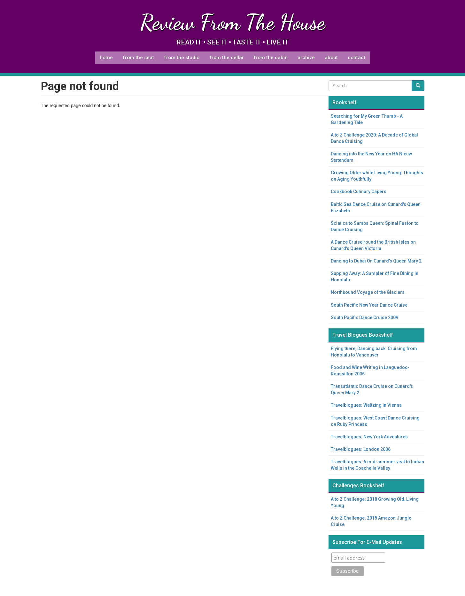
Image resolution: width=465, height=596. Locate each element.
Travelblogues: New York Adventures (369, 436)
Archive (306, 57)
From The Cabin (270, 57)
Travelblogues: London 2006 (361, 449)
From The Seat (138, 57)
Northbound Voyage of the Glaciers (368, 292)
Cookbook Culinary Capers (358, 191)
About (331, 57)
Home (106, 57)
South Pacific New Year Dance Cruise (369, 305)
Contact (356, 57)
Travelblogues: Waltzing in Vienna (366, 405)
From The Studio (181, 57)
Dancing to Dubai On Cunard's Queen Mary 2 (376, 260)
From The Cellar (226, 57)
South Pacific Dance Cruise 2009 (364, 317)
